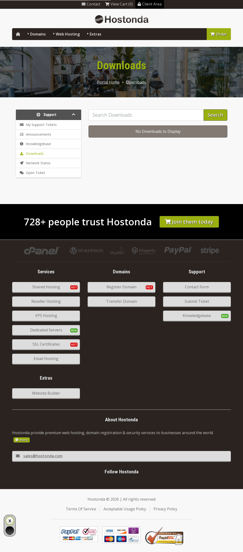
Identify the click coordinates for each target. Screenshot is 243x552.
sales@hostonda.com (39, 456)
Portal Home (108, 82)
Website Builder (46, 393)
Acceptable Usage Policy (124, 509)
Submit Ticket (197, 301)
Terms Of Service (81, 509)
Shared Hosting (46, 286)
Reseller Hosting (46, 301)
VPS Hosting (46, 315)
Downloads (136, 82)
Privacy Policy (165, 509)
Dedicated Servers (46, 330)
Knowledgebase (197, 315)
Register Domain (121, 286)
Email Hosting (46, 358)
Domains (38, 34)
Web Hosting (68, 34)
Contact (91, 4)
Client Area (150, 4)
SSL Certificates (46, 344)
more (21, 440)
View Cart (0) (119, 4)
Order (218, 34)
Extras (95, 34)
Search (215, 115)
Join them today (189, 221)
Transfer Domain (121, 301)
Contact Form (197, 286)
